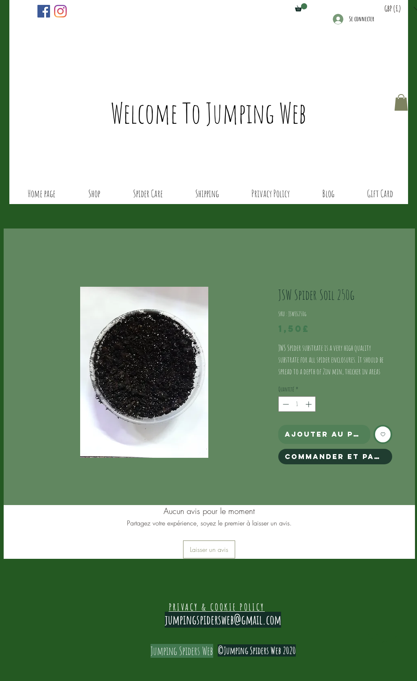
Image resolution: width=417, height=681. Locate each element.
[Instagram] (60, 11)
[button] (301, 7)
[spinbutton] (297, 404)
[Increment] (309, 404)
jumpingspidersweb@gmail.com (223, 620)
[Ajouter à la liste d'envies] (383, 434)
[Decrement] (284, 404)
